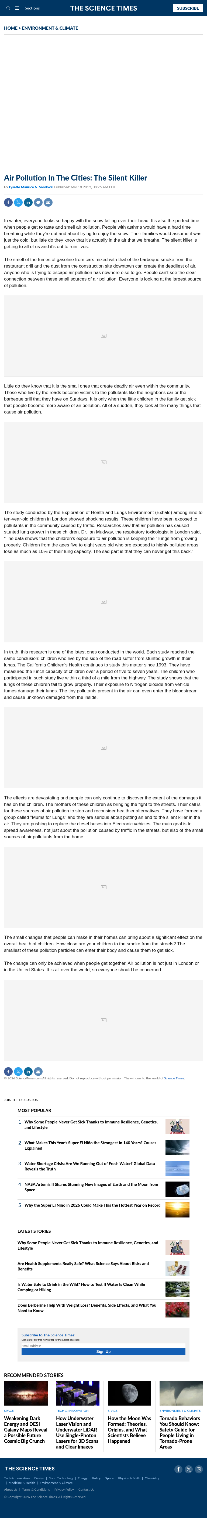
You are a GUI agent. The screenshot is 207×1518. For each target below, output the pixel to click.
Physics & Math (129, 1478)
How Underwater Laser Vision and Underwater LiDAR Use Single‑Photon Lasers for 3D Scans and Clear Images (77, 1432)
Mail (48, 202)
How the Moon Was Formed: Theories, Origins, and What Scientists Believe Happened (129, 1429)
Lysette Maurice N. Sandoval (31, 187)
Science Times (174, 1078)
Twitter (18, 202)
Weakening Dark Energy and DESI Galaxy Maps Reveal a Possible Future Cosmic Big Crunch (25, 1429)
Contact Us (86, 1489)
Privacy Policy (64, 1489)
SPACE (9, 1411)
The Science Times (103, 8)
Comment (38, 202)
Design (39, 1478)
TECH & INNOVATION (72, 1411)
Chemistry (152, 1478)
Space (109, 1478)
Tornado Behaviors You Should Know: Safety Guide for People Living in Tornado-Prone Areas (180, 1432)
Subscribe (188, 8)
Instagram (199, 1469)
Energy (83, 1478)
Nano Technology (61, 1478)
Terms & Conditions (36, 1489)
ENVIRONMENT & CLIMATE (50, 28)
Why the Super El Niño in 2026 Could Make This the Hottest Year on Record (93, 1205)
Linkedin (28, 202)
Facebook (8, 202)
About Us (10, 1489)
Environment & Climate (56, 1483)
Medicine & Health (22, 1483)
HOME (11, 28)
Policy (96, 1478)
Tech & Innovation (17, 1478)
